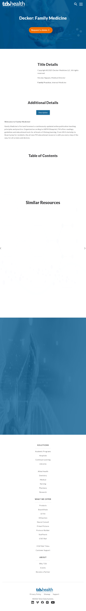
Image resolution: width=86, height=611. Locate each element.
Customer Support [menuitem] (43, 550)
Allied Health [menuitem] (43, 471)
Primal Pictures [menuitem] (43, 526)
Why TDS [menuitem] (43, 564)
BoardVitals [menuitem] (43, 510)
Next (85, 248)
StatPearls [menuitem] (43, 534)
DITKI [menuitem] (43, 514)
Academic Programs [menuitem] (43, 451)
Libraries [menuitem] (43, 464)
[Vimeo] (37, 602)
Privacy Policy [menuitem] (35, 594)
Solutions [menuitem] (43, 445)
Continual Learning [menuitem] (43, 460)
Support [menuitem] (56, 594)
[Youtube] (53, 602)
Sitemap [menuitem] (47, 594)
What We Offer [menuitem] (43, 499)
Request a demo (39, 30)
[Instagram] (47, 602)
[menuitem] (43, 468)
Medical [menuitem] (43, 480)
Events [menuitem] (43, 568)
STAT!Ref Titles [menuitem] (43, 546)
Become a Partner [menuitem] (43, 572)
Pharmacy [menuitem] (43, 488)
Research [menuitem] (43, 492)
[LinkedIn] (32, 602)
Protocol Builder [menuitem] (43, 530)
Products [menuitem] (43, 505)
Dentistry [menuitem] (43, 475)
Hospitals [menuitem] (43, 456)
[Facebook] (42, 602)
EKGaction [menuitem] (43, 518)
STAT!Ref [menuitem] (43, 539)
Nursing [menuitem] (43, 484)
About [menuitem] (43, 557)
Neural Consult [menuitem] (43, 522)
